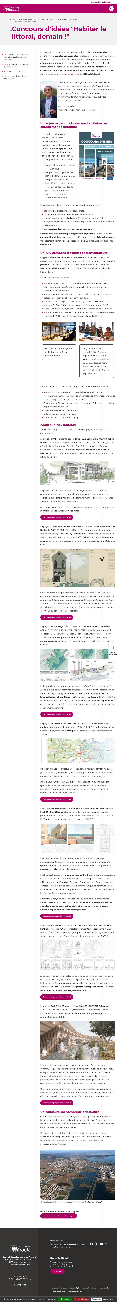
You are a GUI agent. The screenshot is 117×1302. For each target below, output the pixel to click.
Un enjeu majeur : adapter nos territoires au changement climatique (17, 63)
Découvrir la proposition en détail (57, 523)
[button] (32, 8)
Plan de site (63, 1294)
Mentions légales (74, 1294)
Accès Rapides (113, 651)
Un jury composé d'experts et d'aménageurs (16, 71)
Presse (94, 1294)
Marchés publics (104, 1294)
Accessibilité (86, 1294)
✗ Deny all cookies (82, 1299)
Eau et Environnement (44, 25)
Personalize (96, 1299)
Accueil (12, 25)
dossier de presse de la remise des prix (58, 1222)
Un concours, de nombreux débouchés (15, 83)
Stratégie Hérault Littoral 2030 (66, 25)
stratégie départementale (71, 80)
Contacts (55, 1294)
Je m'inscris (57, 1277)
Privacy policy (108, 1299)
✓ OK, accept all (65, 1299)
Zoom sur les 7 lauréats (13, 78)
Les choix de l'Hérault (26, 25)
